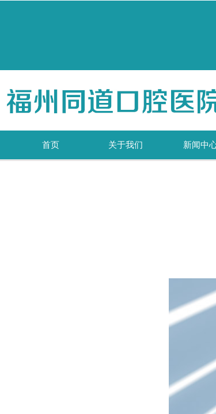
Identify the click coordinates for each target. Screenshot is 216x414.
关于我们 (125, 145)
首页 (50, 145)
